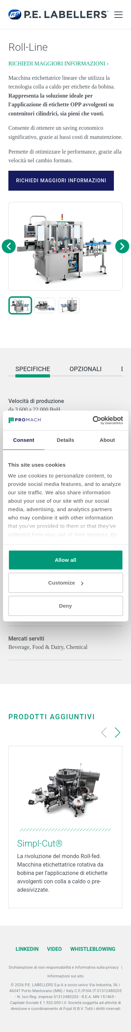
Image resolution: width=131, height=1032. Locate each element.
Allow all (66, 560)
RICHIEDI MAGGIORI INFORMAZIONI (61, 180)
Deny (65, 605)
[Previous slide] (104, 732)
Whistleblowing (92, 949)
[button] (20, 305)
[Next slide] (117, 732)
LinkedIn (27, 949)
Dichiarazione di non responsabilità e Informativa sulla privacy (63, 967)
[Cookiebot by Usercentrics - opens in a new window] (93, 420)
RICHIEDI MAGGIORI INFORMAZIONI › (58, 63)
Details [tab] (65, 440)
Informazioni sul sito (66, 976)
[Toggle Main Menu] (118, 15)
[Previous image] (9, 246)
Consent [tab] (23, 440)
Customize (65, 583)
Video (54, 949)
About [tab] (107, 440)
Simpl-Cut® (40, 843)
